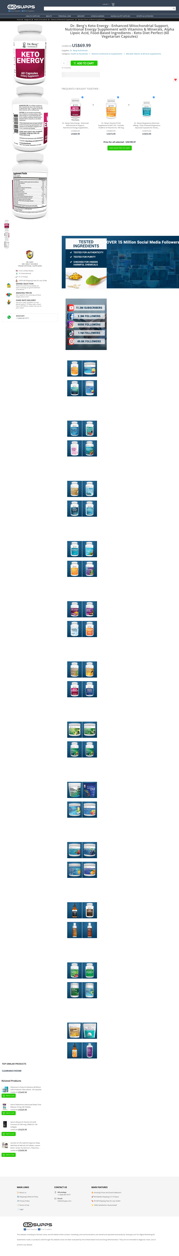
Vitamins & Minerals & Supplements (62, 19)
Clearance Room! (12, 1070)
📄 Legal (20, 1209)
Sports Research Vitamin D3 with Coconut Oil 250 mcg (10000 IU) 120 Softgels (23, 1124)
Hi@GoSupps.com (64, 1201)
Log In (105, 4)
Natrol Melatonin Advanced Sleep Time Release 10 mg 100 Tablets (25, 1105)
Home (19, 19)
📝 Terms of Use (23, 1205)
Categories (27, 19)
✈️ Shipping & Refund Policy (27, 1197)
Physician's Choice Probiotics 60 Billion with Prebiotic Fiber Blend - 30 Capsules (25, 1088)
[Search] (109, 8)
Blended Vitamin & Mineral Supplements (91, 19)
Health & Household (40, 19)
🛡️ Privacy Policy (23, 1201)
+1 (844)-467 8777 (22, 318)
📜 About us (21, 1192)
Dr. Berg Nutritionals (79, 50)
